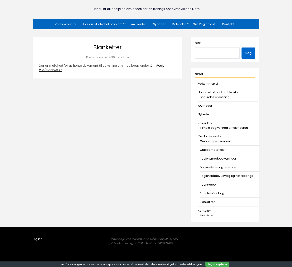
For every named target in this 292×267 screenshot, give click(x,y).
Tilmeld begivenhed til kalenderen (224, 128)
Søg (198, 43)
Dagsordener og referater (218, 167)
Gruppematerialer (213, 150)
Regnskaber (208, 185)
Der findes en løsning (214, 97)
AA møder (138, 24)
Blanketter (207, 202)
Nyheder (159, 24)
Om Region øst (204, 24)
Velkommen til (65, 24)
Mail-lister (207, 215)
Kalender (179, 24)
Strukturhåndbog (212, 193)
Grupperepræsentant (215, 141)
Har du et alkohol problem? (103, 24)
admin (124, 57)
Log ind (37, 239)
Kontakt (228, 24)
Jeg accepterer (217, 264)
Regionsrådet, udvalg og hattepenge (226, 176)
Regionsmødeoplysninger (218, 158)
